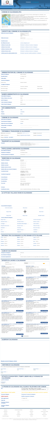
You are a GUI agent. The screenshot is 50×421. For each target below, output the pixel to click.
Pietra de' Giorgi (36, 225)
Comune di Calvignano (10, 117)
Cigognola (19, 231)
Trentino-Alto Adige (44, 411)
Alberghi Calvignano (10, 339)
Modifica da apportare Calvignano (27, 396)
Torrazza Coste (20, 225)
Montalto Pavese (41, 215)
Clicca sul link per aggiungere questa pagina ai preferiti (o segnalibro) (34, 392)
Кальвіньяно (39, 135)
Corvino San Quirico (35, 18)
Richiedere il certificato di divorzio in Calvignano (29, 51)
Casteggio (3, 223)
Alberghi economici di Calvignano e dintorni (9, 361)
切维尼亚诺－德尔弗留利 (8, 137)
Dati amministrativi (9, 108)
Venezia (34, 243)
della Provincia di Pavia (27, 14)
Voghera (20, 19)
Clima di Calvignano (9, 251)
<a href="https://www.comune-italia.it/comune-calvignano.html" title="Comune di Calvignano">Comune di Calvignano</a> (34, 389)
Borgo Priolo (29, 18)
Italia (21, 109)
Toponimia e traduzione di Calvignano (16, 131)
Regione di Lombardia (15, 8)
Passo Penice (3, 368)
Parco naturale (3, 127)
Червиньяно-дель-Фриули (25, 135)
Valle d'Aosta (44, 414)
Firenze (18, 241)
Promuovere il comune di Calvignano (28, 394)
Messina (2, 245)
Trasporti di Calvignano (11, 141)
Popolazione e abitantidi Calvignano (15, 148)
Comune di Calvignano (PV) (11, 12)
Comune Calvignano (28, 8)
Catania (2, 243)
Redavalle (3, 227)
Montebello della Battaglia (22, 223)
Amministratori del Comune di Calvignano (17, 72)
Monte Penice (36, 368)
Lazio (19, 411)
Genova (34, 239)
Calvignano (13, 14)
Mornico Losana (36, 221)
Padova (18, 245)
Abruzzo (5, 410)
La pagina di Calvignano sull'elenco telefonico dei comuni (24, 386)
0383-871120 (22, 37)
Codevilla (35, 231)
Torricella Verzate (20, 221)
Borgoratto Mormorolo (5, 225)
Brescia (34, 245)
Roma (2, 237)
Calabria (5, 413)
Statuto (21, 123)
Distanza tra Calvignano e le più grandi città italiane (22, 235)
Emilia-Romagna (6, 416)
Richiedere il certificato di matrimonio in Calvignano (29, 49)
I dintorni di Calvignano (10, 365)
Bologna (2, 241)
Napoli (34, 237)
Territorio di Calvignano (11, 158)
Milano (18, 237)
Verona (18, 243)
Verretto (2, 231)
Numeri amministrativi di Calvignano (15, 94)
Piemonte (31, 411)
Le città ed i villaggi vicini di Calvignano (17, 193)
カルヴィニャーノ (25, 133)
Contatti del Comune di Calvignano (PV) (16, 31)
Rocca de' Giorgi (36, 227)
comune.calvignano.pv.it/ (24, 42)
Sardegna (31, 414)
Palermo (18, 239)
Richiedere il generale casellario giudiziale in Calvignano (30, 53)
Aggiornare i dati (5, 26)
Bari (34, 241)
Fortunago (19, 227)
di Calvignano (32, 2)
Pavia (21, 113)
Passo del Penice (20, 368)
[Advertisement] (25, 62)
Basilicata (5, 411)
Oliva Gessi (24, 18)
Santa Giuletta (36, 223)
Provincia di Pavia (22, 8)
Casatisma (35, 229)
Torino (2, 239)
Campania (5, 414)
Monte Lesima (3, 371)
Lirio (1, 229)
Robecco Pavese (20, 229)
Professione (7, 262)
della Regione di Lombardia (38, 14)
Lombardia (22, 111)
